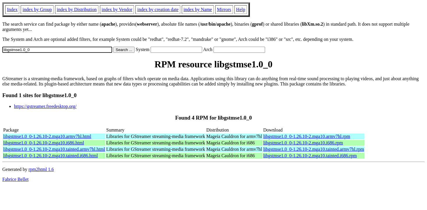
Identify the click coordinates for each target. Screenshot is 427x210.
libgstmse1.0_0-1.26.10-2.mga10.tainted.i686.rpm (310, 155)
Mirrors (224, 9)
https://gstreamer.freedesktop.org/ (45, 106)
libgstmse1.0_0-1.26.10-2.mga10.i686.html (43, 142)
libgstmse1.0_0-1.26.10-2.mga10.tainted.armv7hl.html (54, 149)
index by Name (197, 9)
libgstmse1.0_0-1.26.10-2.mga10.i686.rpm (303, 142)
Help (240, 9)
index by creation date (158, 9)
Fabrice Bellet (15, 179)
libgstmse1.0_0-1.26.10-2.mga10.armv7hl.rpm (306, 136)
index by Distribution (77, 9)
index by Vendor (117, 9)
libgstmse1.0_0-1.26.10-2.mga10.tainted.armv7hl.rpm (313, 149)
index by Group (37, 9)
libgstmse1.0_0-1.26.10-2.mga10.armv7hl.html (47, 136)
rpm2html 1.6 (41, 169)
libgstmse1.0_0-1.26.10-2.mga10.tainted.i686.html (50, 155)
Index (12, 9)
